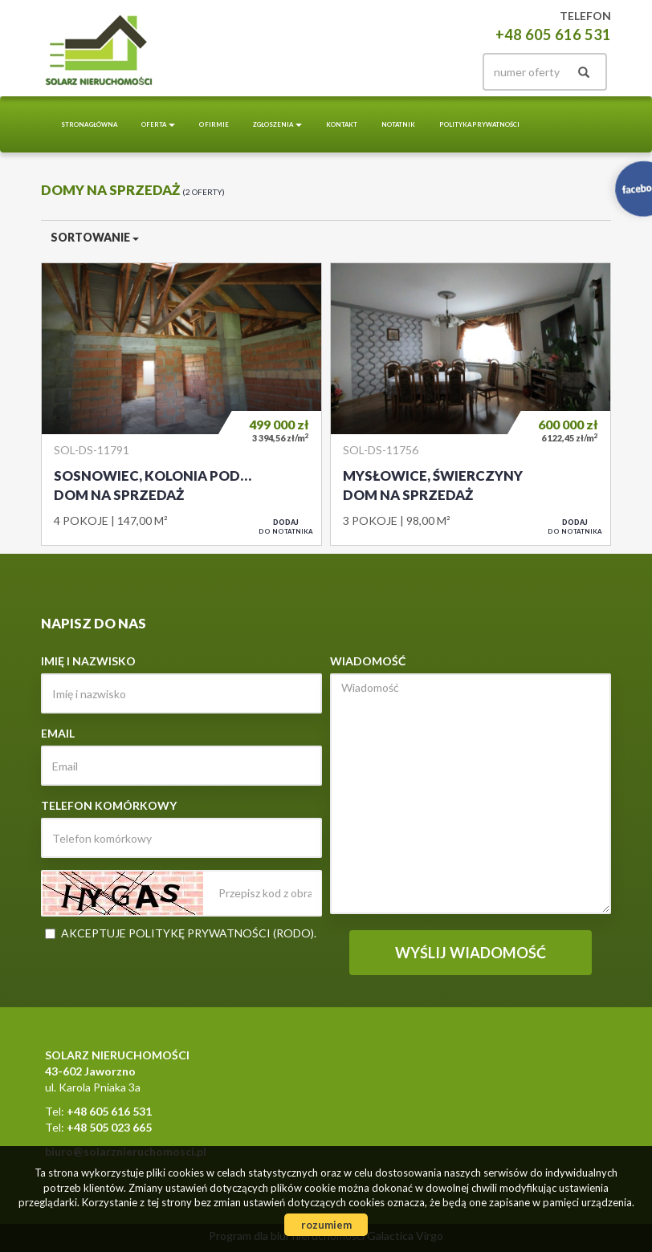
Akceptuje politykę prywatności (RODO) (187, 933)
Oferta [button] (158, 124)
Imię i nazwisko (88, 661)
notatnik (398, 124)
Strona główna (89, 124)
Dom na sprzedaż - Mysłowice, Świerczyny (470, 403)
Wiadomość (367, 661)
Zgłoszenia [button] (277, 124)
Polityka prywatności (479, 124)
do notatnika (286, 526)
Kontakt (341, 124)
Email (58, 733)
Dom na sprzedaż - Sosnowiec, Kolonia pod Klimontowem (181, 403)
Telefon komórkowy (109, 805)
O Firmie (214, 124)
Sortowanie (95, 237)
